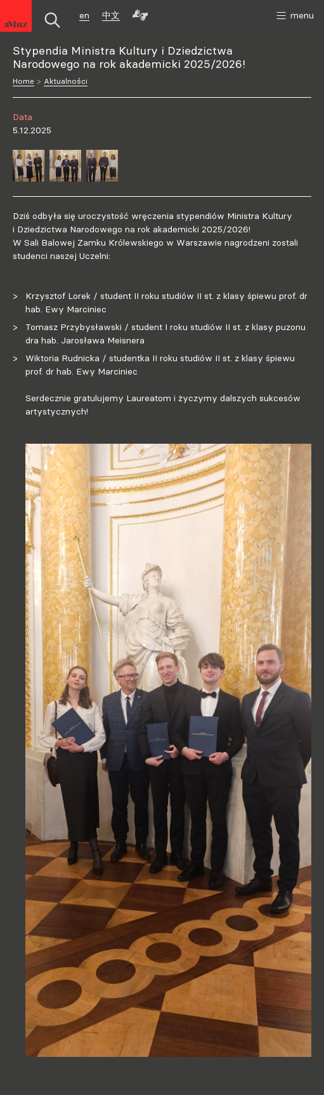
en (84, 15)
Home (23, 81)
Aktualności (65, 81)
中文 (111, 15)
